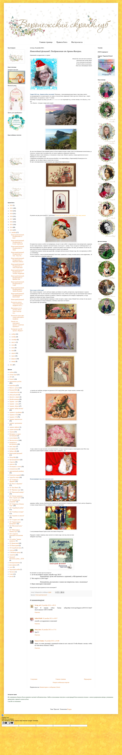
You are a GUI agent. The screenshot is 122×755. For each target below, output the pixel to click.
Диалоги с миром (14, 397)
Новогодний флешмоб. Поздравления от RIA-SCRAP (17, 295)
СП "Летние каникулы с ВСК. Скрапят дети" (16, 496)
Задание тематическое (15, 419)
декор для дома (13, 394)
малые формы (13, 438)
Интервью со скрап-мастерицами (15, 434)
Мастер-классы (77, 42)
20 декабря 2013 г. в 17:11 (49, 629)
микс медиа (12, 446)
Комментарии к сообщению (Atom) (50, 687)
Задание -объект (14, 406)
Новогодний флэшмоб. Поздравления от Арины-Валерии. (17, 289)
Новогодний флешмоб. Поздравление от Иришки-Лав (17, 277)
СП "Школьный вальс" (16, 526)
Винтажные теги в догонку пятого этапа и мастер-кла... (16, 310)
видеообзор (12, 385)
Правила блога (61, 42)
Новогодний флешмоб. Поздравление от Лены (17, 248)
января (13, 361)
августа (13, 342)
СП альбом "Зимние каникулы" (15, 540)
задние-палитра (13, 429)
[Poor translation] (11, 723)
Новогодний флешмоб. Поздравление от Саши (17, 283)
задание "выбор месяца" (16, 408)
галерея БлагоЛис (14, 392)
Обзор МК (12, 457)
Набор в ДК (12, 451)
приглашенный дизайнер (16, 471)
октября (13, 337)
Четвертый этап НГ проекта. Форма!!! (17, 329)
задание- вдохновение (15, 423)
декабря (13, 232)
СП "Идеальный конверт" (16, 492)
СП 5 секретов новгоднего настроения (16, 534)
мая (12, 350)
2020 (11, 211)
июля (13, 345)
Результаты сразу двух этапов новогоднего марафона (17, 317)
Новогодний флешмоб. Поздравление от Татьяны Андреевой (17, 271)
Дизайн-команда (14, 399)
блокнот (11, 379)
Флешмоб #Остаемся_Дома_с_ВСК (16, 557)
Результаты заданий (15, 475)
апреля (13, 353)
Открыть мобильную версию (61, 682)
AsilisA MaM (38, 618)
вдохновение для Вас (15, 381)
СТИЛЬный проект (15, 552)
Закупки (11, 432)
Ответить (37, 612)
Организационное (14, 459)
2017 (11, 219)
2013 (11, 230)
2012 (11, 365)
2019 (11, 213)
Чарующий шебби (14, 569)
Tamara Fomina (39, 641)
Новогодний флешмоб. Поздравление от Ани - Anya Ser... (17, 254)
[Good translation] (5, 723)
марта (13, 356)
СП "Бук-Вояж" (13, 487)
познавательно (13, 469)
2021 (11, 208)
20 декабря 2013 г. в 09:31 (48, 605)
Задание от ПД (13, 414)
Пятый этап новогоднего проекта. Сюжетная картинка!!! (17, 324)
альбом (11, 372)
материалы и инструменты (13, 443)
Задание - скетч (13, 401)
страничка (12, 555)
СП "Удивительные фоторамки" (15, 522)
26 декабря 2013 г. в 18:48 (52, 641)
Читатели (12, 572)
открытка (12, 462)
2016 (11, 222)
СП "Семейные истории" (16, 512)
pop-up (11, 576)
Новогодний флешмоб (41, 595)
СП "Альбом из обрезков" (13, 480)
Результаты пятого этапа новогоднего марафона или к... (17, 304)
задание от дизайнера (15, 412)
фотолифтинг (13, 565)
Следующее (33, 679)
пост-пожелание (56, 99)
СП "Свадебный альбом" (16, 508)
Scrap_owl (38, 605)
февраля (13, 359)
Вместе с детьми (14, 388)
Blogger (69, 709)
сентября (14, 339)
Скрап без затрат (14, 477)
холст (11, 567)
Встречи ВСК (13, 390)
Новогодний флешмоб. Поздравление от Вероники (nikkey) (17, 260)
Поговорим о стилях (15, 466)
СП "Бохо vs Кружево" (15, 483)
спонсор (11, 550)
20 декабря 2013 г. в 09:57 (50, 618)
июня (13, 347)
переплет (12, 464)
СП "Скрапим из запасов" (16, 515)
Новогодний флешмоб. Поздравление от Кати (17, 236)
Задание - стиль (13, 404)
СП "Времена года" (15, 490)
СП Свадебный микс (15, 548)
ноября (13, 334)
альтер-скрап (13, 374)
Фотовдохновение (14, 562)
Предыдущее (88, 679)
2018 (11, 216)
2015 (11, 224)
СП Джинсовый (14, 543)
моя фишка (12, 449)
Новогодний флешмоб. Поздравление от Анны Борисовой (17, 266)
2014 (11, 227)
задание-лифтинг (14, 427)
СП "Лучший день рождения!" (14, 500)
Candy (11, 574)
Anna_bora (38, 629)
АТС (10, 377)
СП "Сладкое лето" (14, 519)
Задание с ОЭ (13, 417)
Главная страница (45, 42)
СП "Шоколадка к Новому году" (14, 530)
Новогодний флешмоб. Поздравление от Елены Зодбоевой (17, 242)
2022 (11, 205)
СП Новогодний (14, 545)
